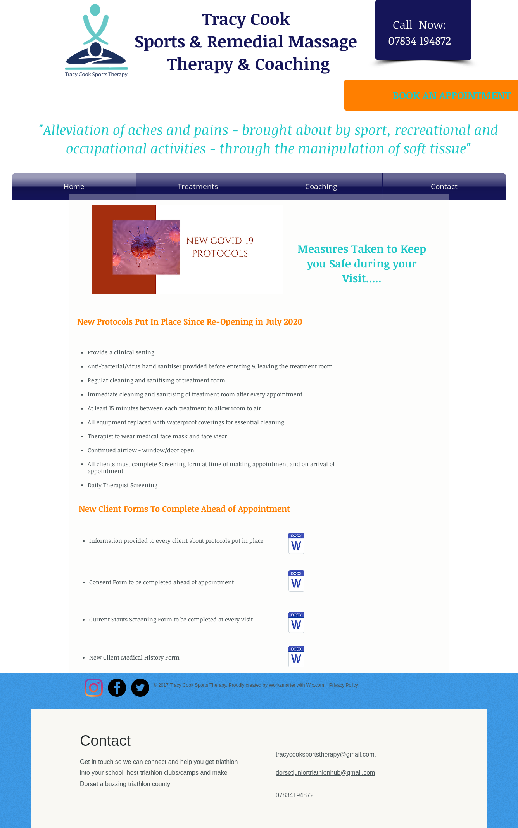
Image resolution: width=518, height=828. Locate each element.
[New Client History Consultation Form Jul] (296, 623)
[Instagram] (94, 688)
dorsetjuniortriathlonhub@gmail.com (325, 772)
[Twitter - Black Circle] (140, 688)
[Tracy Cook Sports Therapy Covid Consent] (296, 581)
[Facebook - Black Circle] (117, 688)
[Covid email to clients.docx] (296, 544)
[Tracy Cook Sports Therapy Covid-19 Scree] (296, 657)
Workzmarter (282, 685)
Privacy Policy (343, 685)
